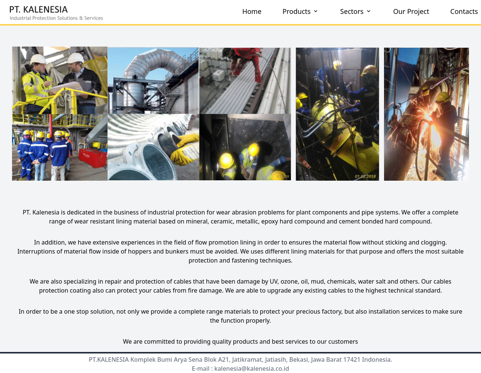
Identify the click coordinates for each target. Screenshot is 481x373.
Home (252, 11)
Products (301, 11)
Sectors (356, 11)
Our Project (411, 11)
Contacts (464, 11)
